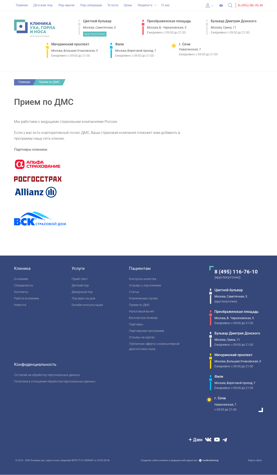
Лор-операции (91, 5)
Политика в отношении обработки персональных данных (54, 381)
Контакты (21, 292)
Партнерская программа (146, 331)
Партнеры (136, 324)
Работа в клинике (26, 298)
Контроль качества (142, 279)
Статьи (134, 292)
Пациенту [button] (147, 5)
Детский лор (43, 5)
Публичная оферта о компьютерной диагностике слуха (154, 346)
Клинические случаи (143, 298)
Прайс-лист (80, 279)
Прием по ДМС (139, 305)
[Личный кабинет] (210, 5)
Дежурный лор (82, 292)
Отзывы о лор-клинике (145, 285)
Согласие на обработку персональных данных (47, 375)
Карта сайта (255, 460)
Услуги (113, 5)
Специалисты (23, 285)
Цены (128, 5)
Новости (20, 305)
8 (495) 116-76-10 (250, 5)
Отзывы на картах (142, 337)
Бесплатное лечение (143, 318)
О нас (165, 5)
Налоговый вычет (142, 311)
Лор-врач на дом (83, 298)
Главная (22, 5)
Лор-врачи (66, 5)
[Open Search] (230, 5)
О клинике (21, 279)
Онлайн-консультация (87, 305)
